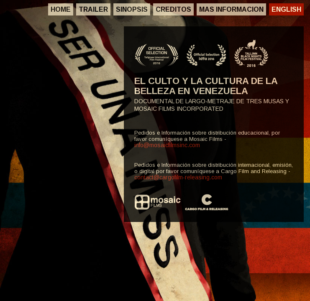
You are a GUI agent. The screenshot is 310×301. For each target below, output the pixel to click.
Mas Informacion (231, 9)
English (286, 9)
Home (61, 9)
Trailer (93, 9)
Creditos (173, 9)
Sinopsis (132, 9)
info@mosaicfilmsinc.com (167, 145)
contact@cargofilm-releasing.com (178, 177)
